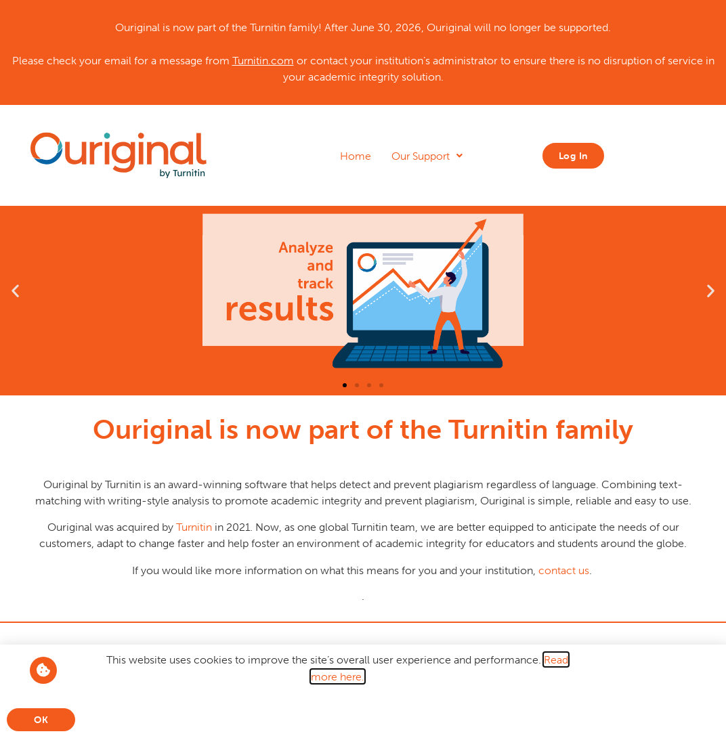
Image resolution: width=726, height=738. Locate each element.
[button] (15, 290)
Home (355, 155)
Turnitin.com (263, 60)
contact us (562, 570)
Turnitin (194, 527)
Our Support (427, 155)
